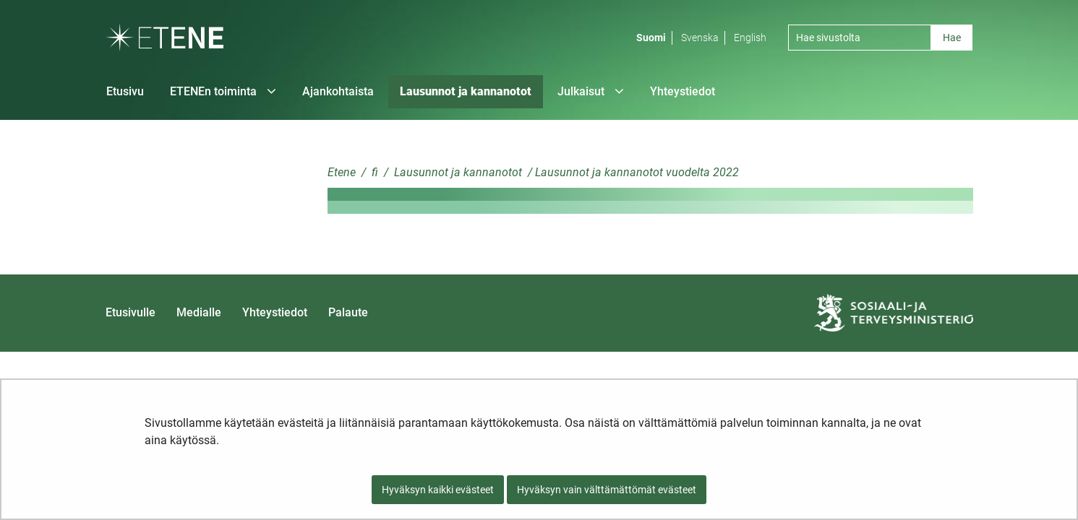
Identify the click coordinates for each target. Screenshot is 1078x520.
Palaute (348, 312)
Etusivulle (130, 312)
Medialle (198, 312)
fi (373, 172)
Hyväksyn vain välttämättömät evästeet (606, 489)
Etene (342, 172)
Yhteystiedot (274, 312)
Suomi (651, 37)
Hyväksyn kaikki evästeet (438, 489)
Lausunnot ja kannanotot (456, 172)
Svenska (700, 37)
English (750, 37)
